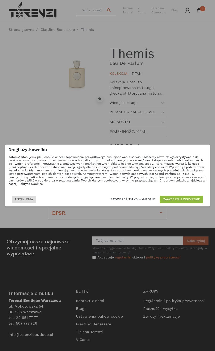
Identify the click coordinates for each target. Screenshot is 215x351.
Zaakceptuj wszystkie (181, 199)
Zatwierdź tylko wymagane (133, 199)
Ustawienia (24, 199)
